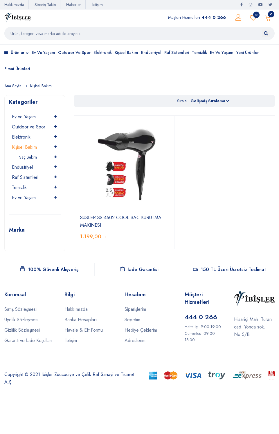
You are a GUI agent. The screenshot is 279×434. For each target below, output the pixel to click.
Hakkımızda (14, 5)
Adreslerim (135, 340)
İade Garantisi (139, 269)
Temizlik (199, 52)
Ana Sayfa (12, 86)
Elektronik (102, 52)
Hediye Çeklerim (141, 330)
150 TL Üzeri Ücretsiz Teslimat (229, 269)
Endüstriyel (151, 52)
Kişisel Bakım (126, 52)
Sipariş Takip (45, 5)
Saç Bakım (28, 157)
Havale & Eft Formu (83, 330)
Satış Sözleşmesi (20, 309)
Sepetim (132, 319)
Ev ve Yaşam (43, 52)
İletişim (97, 5)
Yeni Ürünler (247, 52)
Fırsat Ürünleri (17, 69)
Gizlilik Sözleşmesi (22, 330)
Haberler (73, 5)
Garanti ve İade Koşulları (28, 340)
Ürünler (16, 53)
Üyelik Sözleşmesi (21, 319)
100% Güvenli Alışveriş (49, 269)
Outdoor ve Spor (74, 52)
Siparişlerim (135, 309)
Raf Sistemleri (176, 52)
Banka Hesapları (80, 319)
